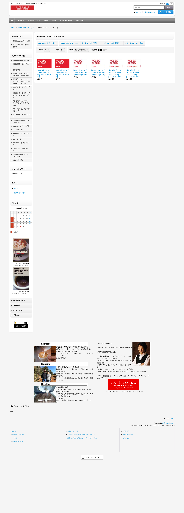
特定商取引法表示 (19, 300)
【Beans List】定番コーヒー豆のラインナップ (81, 434)
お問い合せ (16, 315)
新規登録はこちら (150, 12)
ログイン (138, 12)
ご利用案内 (16, 305)
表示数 (41, 50)
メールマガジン (18, 310)
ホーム (14, 431)
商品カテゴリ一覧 (72, 431)
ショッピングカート (18, 434)
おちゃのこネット (168, 423)
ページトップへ (170, 418)
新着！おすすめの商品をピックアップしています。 (82, 438)
